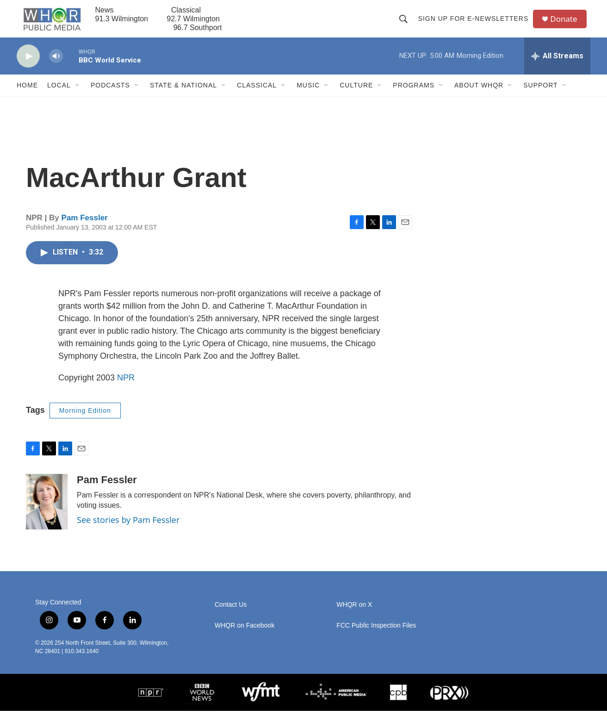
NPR (126, 388)
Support (540, 96)
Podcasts (110, 96)
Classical (257, 96)
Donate (566, 24)
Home (27, 96)
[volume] (56, 67)
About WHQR (478, 96)
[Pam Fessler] (47, 513)
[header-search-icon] (405, 24)
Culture (356, 96)
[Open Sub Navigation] (77, 96)
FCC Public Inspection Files (376, 636)
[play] (28, 67)
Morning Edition (85, 421)
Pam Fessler (85, 228)
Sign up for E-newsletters (475, 24)
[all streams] (557, 67)
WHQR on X (354, 615)
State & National (183, 96)
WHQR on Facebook (244, 636)
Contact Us (231, 615)
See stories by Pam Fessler (128, 530)
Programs (413, 96)
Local (59, 96)
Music (308, 96)
